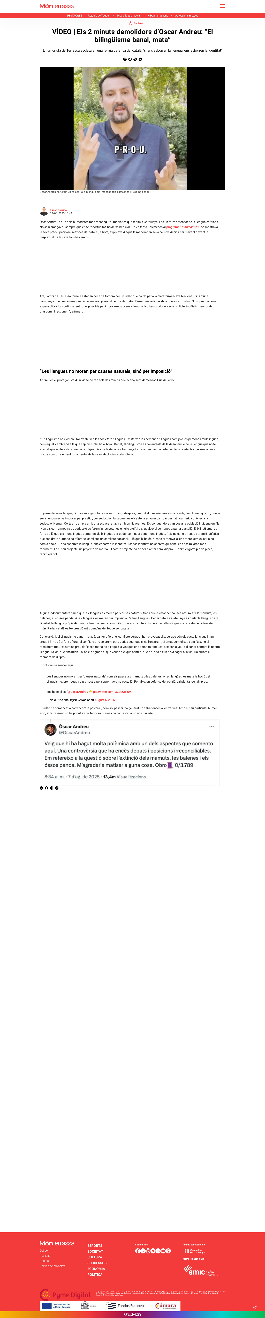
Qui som (45, 1250)
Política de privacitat (52, 1266)
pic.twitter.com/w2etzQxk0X (112, 691)
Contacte (45, 1260)
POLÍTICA (94, 1275)
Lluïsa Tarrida (58, 210)
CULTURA (94, 1257)
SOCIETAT (95, 1251)
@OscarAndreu (78, 691)
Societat (138, 23)
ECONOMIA (96, 1269)
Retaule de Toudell (99, 15)
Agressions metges (186, 15)
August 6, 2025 (105, 700)
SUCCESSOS (97, 1263)
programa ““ (183, 227)
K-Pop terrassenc (158, 15)
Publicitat (45, 1255)
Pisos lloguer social (129, 15)
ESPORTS (94, 1246)
